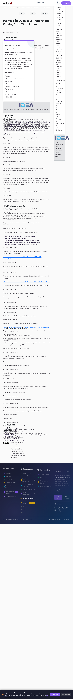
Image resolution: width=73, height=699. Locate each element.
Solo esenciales (66, 694)
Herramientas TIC (10, 489)
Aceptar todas (55, 694)
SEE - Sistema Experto (11, 498)
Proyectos (8, 485)
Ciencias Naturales (12, 7)
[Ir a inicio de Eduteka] (7, 3)
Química (20, 7)
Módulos (7, 482)
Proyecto (5, 7)
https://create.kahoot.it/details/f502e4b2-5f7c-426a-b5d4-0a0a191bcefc (26, 282)
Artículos (7, 479)
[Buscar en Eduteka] (58, 3)
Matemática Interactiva (8, 493)
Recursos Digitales (10, 502)
